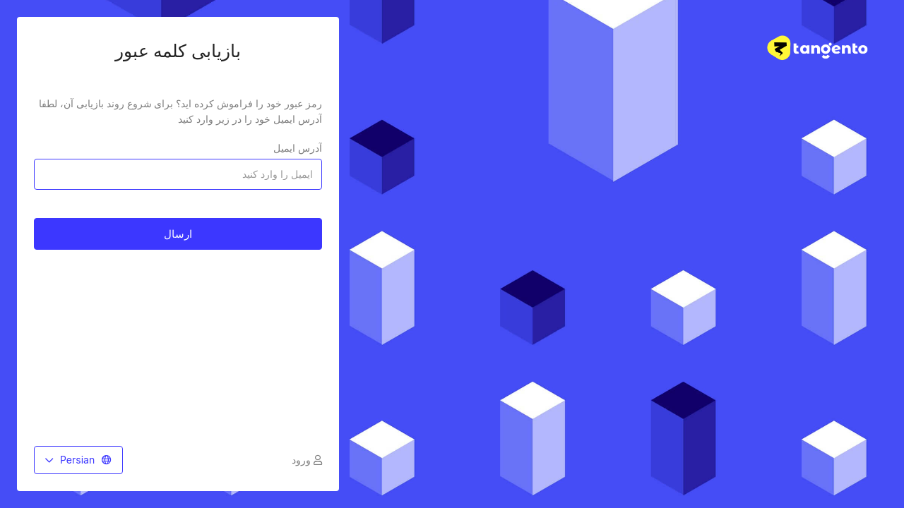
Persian (78, 460)
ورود (307, 460)
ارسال (178, 234)
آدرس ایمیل (297, 148)
